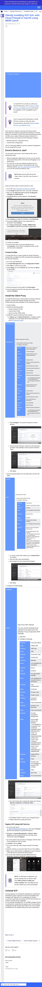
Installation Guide (29, 11)
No (15, 950)
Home (6, 11)
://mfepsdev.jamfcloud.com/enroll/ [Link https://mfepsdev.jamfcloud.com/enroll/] (25, 188)
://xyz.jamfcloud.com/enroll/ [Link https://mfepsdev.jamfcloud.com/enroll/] (28, 166)
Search (2, 984)
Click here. (34, 4)
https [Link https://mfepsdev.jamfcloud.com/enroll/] (18, 166)
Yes (9, 950)
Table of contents (13, 74)
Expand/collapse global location (40, 11)
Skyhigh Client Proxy (16, 11)
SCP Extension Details (17, 320)
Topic (6, 962)
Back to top (9, 935)
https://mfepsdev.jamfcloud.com (18, 829)
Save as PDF (6, 26)
